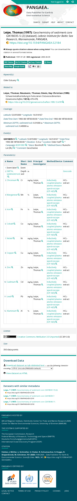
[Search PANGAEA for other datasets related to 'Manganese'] (19, 195)
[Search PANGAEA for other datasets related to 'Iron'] (12, 209)
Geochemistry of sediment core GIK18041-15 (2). (31, 390)
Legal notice (8, 491)
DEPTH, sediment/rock (13, 172)
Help (53, 22)
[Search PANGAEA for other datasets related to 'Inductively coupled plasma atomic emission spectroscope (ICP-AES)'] (56, 191)
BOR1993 (20, 145)
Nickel (9, 238)
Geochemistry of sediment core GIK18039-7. (29, 396)
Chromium (11, 180)
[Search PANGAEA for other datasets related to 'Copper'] (15, 253)
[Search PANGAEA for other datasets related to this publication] (63, 102)
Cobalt (10, 223)
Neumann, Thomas (30, 93)
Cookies (56, 491)
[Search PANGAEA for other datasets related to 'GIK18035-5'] (16, 139)
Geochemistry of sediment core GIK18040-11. (30, 401)
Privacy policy (42, 491)
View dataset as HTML (16, 373)
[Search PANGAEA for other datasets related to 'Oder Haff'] (63, 142)
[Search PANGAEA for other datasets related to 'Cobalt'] (14, 224)
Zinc (9, 267)
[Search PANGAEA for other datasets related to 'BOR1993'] (26, 145)
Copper (10, 253)
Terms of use (24, 491)
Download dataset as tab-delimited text (25, 365)
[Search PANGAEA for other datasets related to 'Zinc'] (12, 267)
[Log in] (72, 2)
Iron (9, 209)
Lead (9, 296)
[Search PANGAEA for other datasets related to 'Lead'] (13, 296)
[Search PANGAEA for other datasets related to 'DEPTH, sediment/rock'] (8, 177)
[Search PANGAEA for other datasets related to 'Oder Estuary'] (18, 80)
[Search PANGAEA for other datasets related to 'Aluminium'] (18, 311)
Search (36, 22)
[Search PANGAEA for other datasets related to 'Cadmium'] (17, 282)
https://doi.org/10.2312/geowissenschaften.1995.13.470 (34, 102)
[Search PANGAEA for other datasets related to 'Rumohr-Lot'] (14, 148)
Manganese (12, 194)
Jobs (67, 491)
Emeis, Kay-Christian (52, 93)
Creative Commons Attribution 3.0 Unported (38, 336)
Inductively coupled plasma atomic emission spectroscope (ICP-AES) (54, 186)
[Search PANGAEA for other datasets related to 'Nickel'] (14, 238)
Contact (70, 22)
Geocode (67, 171)
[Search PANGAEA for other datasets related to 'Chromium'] (18, 180)
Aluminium (11, 311)
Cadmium (11, 282)
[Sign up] (67, 2)
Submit (45, 22)
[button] (34, 66)
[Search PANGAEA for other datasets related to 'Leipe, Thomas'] (42, 183)
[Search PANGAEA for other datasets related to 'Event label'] (18, 168)
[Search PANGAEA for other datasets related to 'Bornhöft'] (45, 145)
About (60, 22)
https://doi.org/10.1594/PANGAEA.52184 (35, 43)
